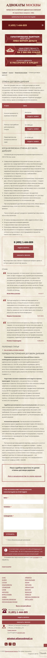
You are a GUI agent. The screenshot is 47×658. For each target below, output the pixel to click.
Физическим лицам (21, 72)
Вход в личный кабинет (23, 606)
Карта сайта (29, 599)
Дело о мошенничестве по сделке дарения (24, 476)
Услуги (11, 72)
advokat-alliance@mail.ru (19, 638)
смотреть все (21, 633)
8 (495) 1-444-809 (18, 25)
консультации (30, 580)
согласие (36, 557)
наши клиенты (7, 585)
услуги (4, 580)
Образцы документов (32, 597)
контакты (5, 592)
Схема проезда (12, 630)
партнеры (28, 585)
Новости (28, 594)
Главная (4, 72)
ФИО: (6, 498)
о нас (4, 577)
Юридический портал (11, 651)
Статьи (4, 582)
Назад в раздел (6, 567)
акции (27, 582)
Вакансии (28, 592)
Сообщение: (9, 516)
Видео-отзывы (7, 594)
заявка (4, 597)
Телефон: (7, 507)
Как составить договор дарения (14, 350)
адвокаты (28, 577)
